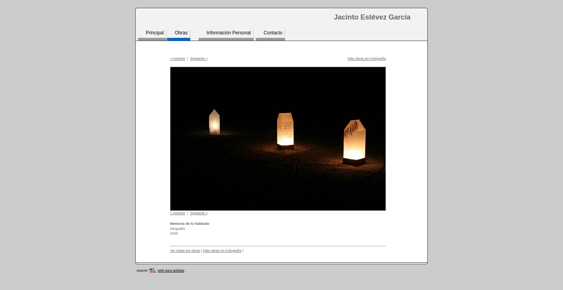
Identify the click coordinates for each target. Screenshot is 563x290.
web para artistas (171, 270)
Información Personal (228, 33)
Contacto (273, 33)
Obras (181, 33)
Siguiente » (199, 58)
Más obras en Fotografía (367, 58)
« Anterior (177, 58)
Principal (155, 33)
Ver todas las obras (185, 251)
